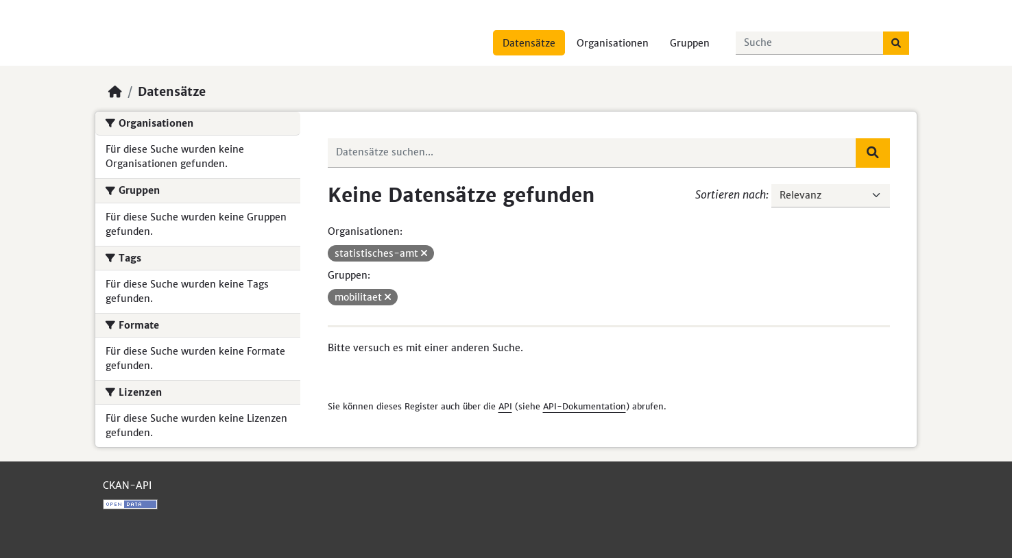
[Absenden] (896, 43)
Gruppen (690, 43)
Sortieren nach (730, 194)
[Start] (115, 91)
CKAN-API (127, 485)
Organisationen (613, 43)
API (505, 406)
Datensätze (529, 43)
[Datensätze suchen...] (810, 43)
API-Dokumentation (584, 406)
